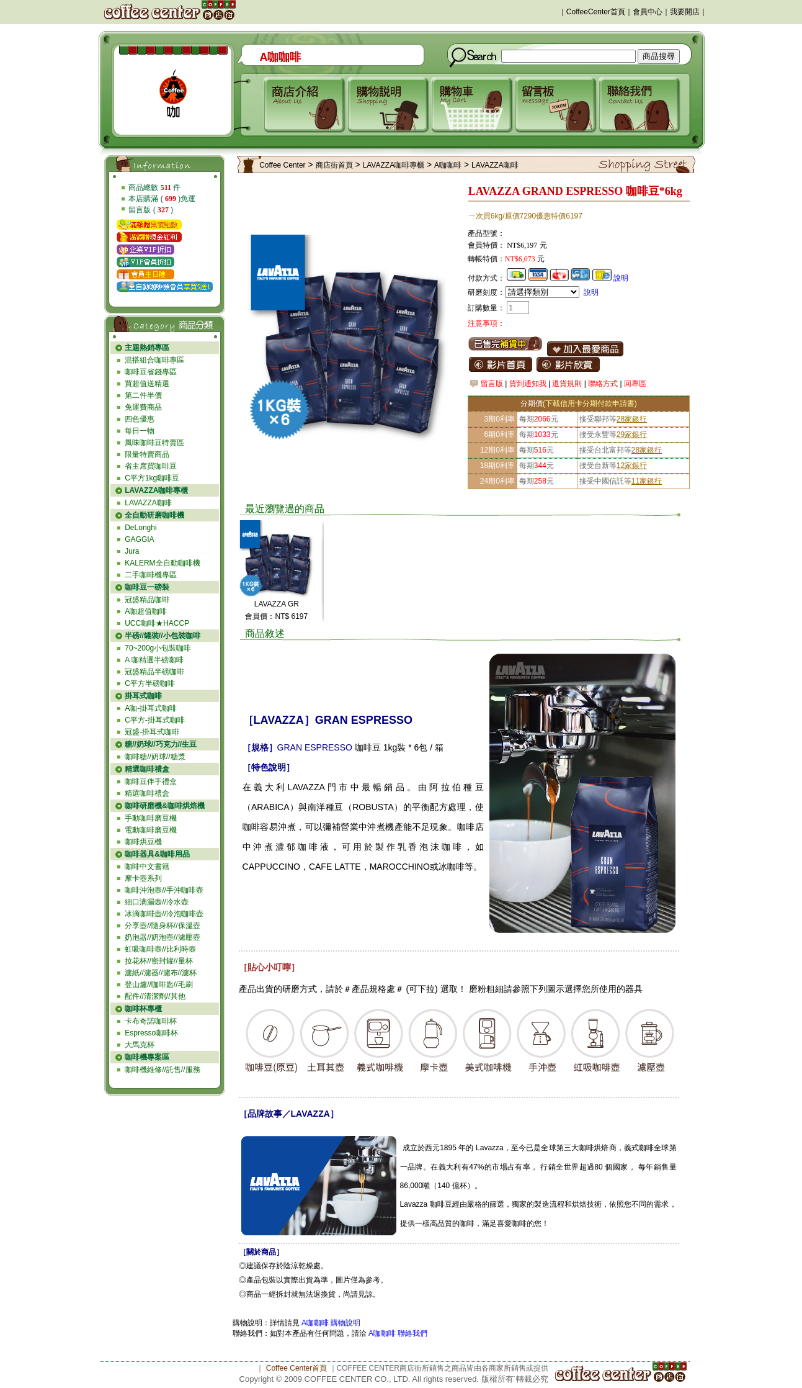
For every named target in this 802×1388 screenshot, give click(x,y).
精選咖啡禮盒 (147, 793)
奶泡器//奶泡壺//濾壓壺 (162, 937)
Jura (132, 551)
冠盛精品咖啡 (147, 599)
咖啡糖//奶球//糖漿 (155, 756)
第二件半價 (143, 395)
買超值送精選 (147, 383)
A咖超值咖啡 (146, 611)
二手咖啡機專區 (151, 574)
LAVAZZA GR (276, 604)
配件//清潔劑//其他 (155, 996)
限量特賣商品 (147, 454)
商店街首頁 (334, 165)
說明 (620, 278)
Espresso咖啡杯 (151, 1033)
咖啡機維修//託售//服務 (162, 1069)
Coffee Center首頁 (296, 1368)
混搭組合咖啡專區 (154, 360)
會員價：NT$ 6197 (276, 616)
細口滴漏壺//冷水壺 (157, 902)
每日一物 (139, 430)
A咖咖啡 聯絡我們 (397, 1333)
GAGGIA (139, 539)
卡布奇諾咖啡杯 (151, 1021)
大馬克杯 (139, 1044)
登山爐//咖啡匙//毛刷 (158, 984)
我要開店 (685, 11)
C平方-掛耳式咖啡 (155, 720)
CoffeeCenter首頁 (595, 11)
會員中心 (647, 11)
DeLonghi (140, 527)
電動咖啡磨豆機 (151, 830)
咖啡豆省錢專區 (151, 371)
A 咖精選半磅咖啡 (154, 660)
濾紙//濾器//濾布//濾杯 (161, 972)
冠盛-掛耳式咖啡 (152, 732)
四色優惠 (139, 419)
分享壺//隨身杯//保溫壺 (162, 925)
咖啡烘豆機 (143, 841)
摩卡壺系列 (143, 878)
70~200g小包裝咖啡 (158, 648)
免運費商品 (143, 407)
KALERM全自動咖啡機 (162, 563)
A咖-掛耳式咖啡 (151, 708)
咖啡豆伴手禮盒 (151, 781)
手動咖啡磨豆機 (151, 818)
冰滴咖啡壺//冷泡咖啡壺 (164, 913)
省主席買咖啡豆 (151, 466)
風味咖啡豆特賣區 (154, 442)
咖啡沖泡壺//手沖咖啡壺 (164, 890)
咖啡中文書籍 (147, 866)
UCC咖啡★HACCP (157, 623)
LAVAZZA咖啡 (148, 502)
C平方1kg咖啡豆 (152, 478)
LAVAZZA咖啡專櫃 (394, 165)
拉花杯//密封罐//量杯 (158, 961)
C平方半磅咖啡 (150, 683)
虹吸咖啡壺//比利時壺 (160, 949)
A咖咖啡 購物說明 (330, 1322)
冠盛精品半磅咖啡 (154, 671)
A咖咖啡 (447, 165)
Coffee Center (282, 165)
